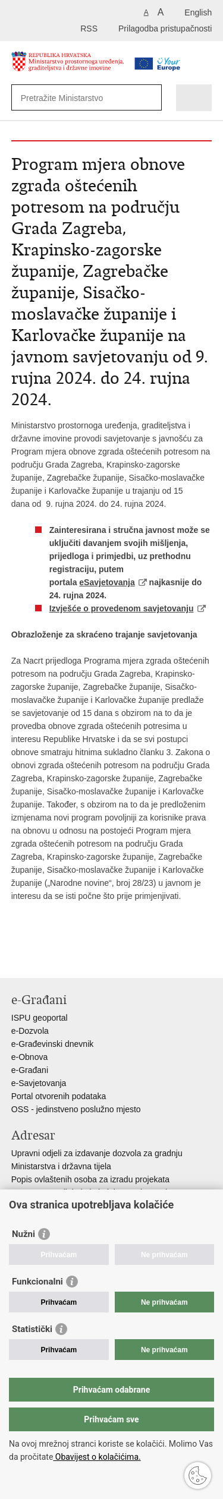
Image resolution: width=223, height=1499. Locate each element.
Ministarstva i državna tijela (61, 1166)
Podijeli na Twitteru (68, 959)
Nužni (23, 1234)
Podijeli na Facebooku (43, 959)
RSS (89, 28)
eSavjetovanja (106, 582)
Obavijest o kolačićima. (96, 1457)
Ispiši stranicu (17, 959)
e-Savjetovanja (39, 1083)
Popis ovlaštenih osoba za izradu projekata (90, 1179)
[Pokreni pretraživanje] (150, 97)
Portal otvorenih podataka (58, 1096)
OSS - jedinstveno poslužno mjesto (76, 1109)
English (198, 12)
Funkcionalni (37, 1281)
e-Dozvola (30, 1031)
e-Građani (29, 1070)
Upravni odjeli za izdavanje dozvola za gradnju (97, 1153)
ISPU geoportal (39, 1018)
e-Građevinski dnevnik (52, 1044)
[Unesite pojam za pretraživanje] (77, 98)
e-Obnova (29, 1057)
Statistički (32, 1329)
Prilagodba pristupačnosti (165, 28)
